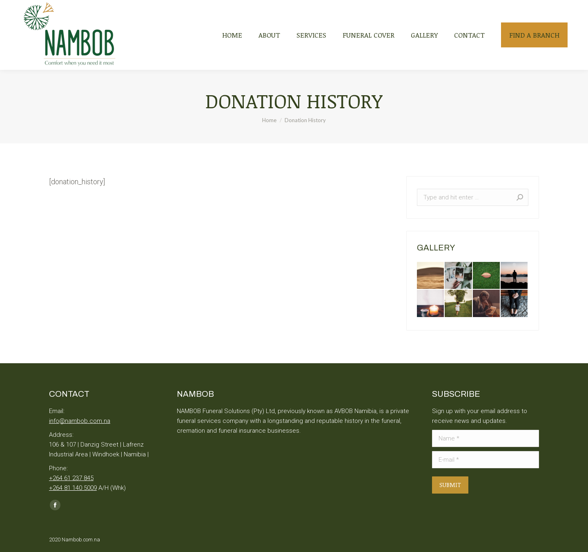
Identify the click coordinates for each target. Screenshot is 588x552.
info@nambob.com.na (79, 421)
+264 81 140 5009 (73, 488)
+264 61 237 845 (71, 478)
